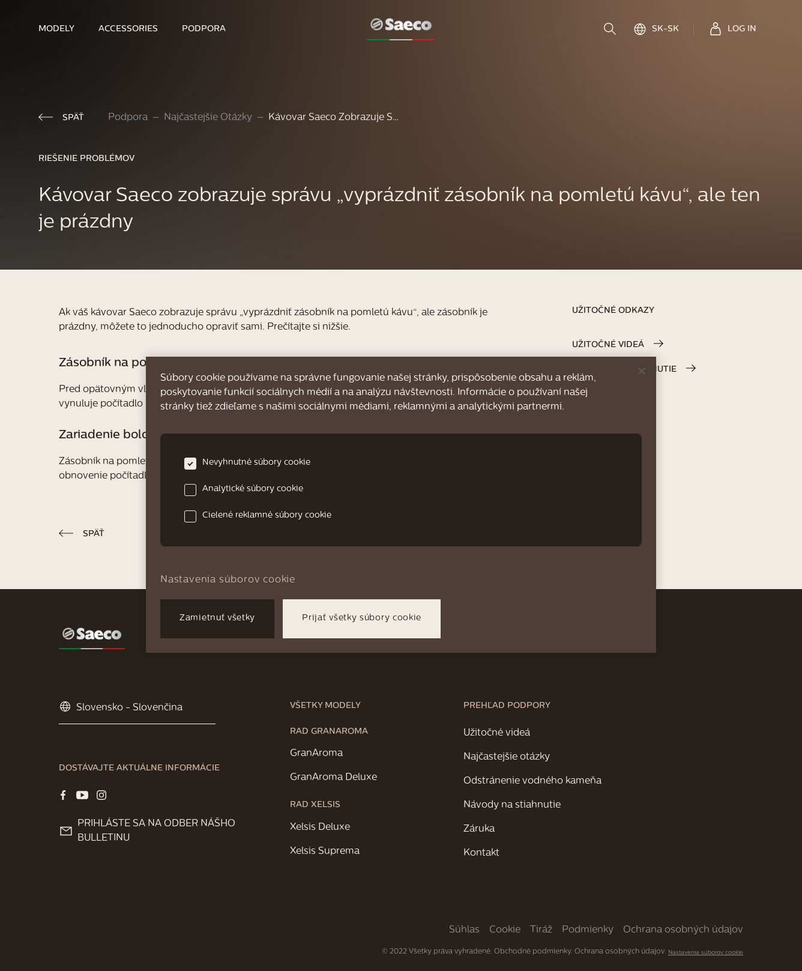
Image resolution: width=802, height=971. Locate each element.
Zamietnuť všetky (217, 618)
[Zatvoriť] (642, 371)
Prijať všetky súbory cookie (361, 618)
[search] (611, 29)
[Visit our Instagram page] (101, 795)
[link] (62, 29)
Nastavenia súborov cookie (705, 952)
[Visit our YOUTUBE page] (82, 795)
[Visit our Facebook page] (63, 795)
